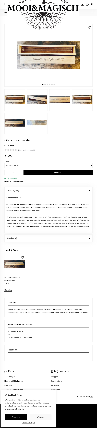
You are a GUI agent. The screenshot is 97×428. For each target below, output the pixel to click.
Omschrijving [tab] (48, 190)
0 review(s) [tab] (48, 199)
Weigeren (40, 417)
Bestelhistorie (56, 342)
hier (23, 409)
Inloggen (54, 338)
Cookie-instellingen (28, 423)
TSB (91, 358)
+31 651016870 (26, 299)
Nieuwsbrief (55, 351)
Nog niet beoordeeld (26, 150)
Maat (7, 161)
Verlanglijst (55, 346)
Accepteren (16, 417)
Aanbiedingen (9, 338)
